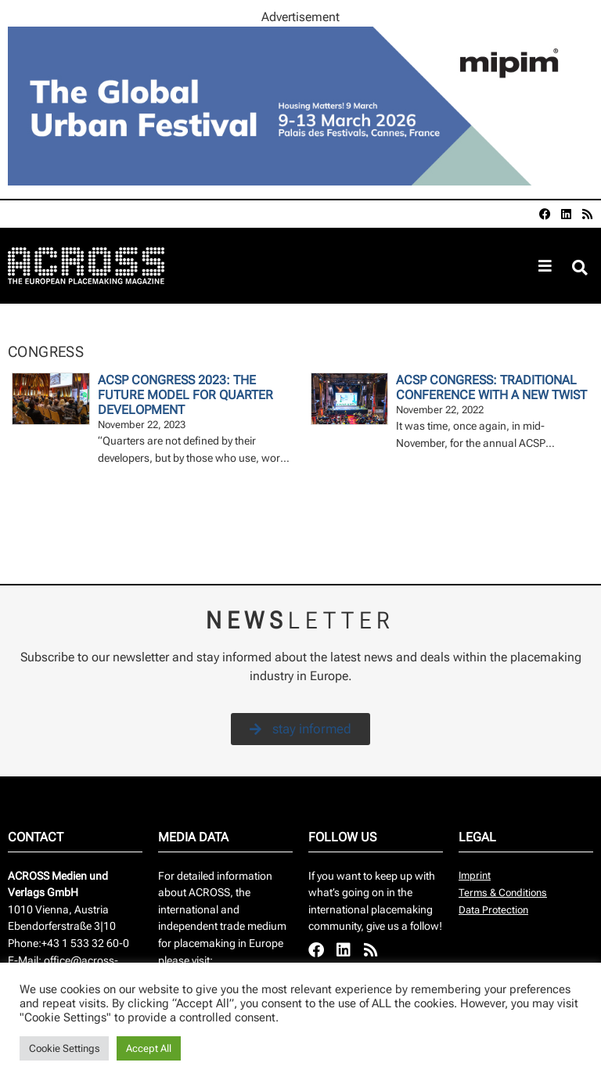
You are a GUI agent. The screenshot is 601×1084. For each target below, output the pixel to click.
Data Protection (493, 910)
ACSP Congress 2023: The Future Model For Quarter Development (185, 395)
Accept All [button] (148, 1048)
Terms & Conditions (503, 893)
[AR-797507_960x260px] (300, 181)
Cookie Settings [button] (64, 1048)
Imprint (475, 875)
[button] (580, 268)
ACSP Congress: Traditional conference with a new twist (491, 387)
